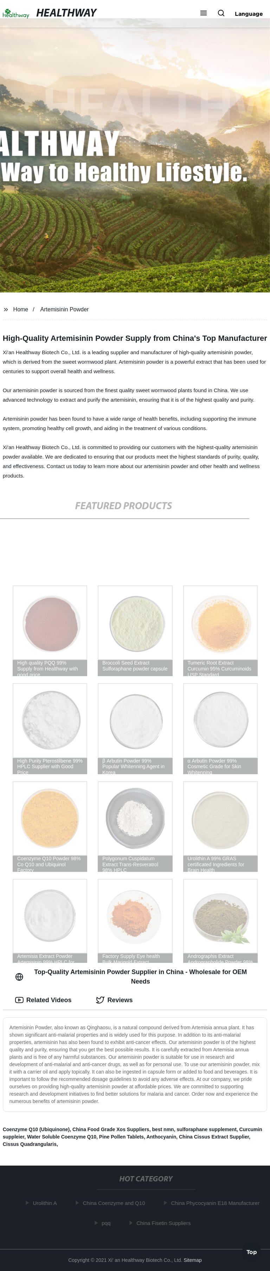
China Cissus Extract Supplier (214, 1137)
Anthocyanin (161, 1137)
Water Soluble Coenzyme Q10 (61, 1137)
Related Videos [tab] (43, 1000)
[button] (203, 13)
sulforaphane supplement (206, 1129)
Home (20, 309)
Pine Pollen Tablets (121, 1137)
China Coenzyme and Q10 (115, 1203)
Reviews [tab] (114, 1000)
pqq (107, 1223)
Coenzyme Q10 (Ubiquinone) (36, 1129)
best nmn (163, 1129)
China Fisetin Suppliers (165, 1223)
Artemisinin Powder (64, 309)
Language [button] (249, 14)
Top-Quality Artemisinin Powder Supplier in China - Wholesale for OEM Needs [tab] (131, 976)
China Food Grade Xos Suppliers (110, 1129)
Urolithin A (46, 1203)
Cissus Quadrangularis (30, 1144)
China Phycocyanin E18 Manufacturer (216, 1203)
